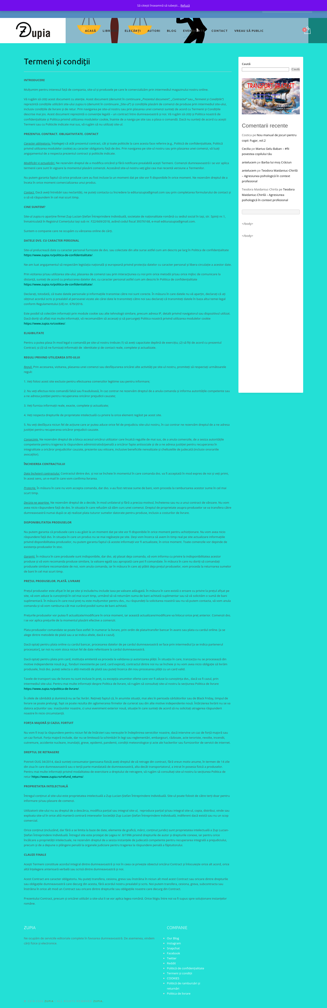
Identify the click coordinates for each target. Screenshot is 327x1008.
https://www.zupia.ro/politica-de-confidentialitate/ (58, 255)
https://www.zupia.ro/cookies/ (44, 323)
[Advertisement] (271, 313)
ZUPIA (49, 1001)
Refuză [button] (185, 5)
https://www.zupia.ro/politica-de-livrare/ (51, 689)
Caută (246, 64)
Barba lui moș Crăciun (276, 162)
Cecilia (246, 149)
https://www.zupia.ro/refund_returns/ (57, 777)
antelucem (249, 162)
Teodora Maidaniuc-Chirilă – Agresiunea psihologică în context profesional (270, 175)
